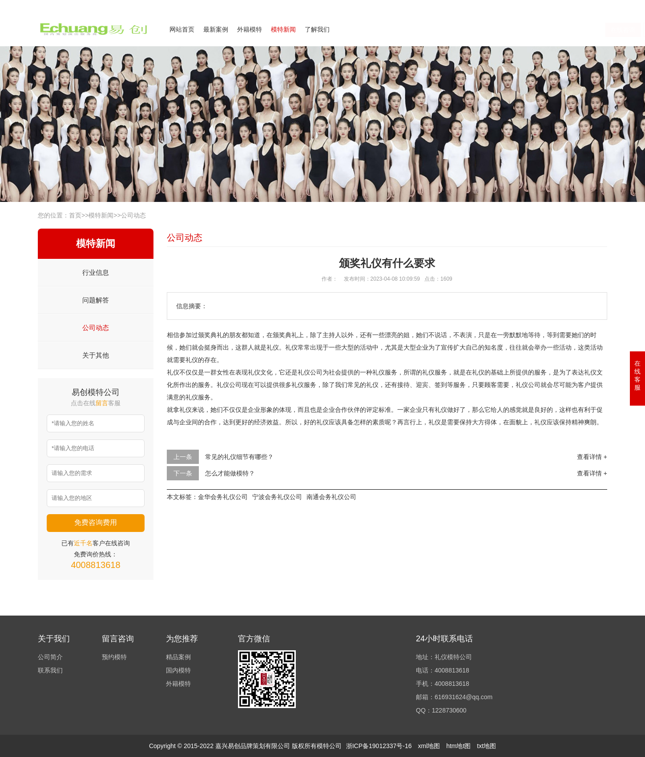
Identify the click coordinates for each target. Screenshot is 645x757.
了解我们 (317, 29)
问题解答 (95, 300)
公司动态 (133, 215)
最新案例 (215, 29)
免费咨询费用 (95, 522)
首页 (75, 215)
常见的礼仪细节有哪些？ (239, 456)
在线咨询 (520, 29)
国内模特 (178, 670)
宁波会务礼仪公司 (277, 496)
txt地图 (486, 745)
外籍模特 (249, 29)
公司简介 (520, 6)
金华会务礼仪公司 (223, 496)
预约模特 (114, 656)
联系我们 (553, 6)
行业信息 (95, 272)
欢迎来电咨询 (591, 6)
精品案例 (178, 656)
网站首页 (181, 29)
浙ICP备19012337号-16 (379, 745)
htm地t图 (458, 745)
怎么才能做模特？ (230, 473)
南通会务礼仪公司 (331, 496)
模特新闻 (283, 29)
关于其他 (95, 355)
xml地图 (429, 745)
